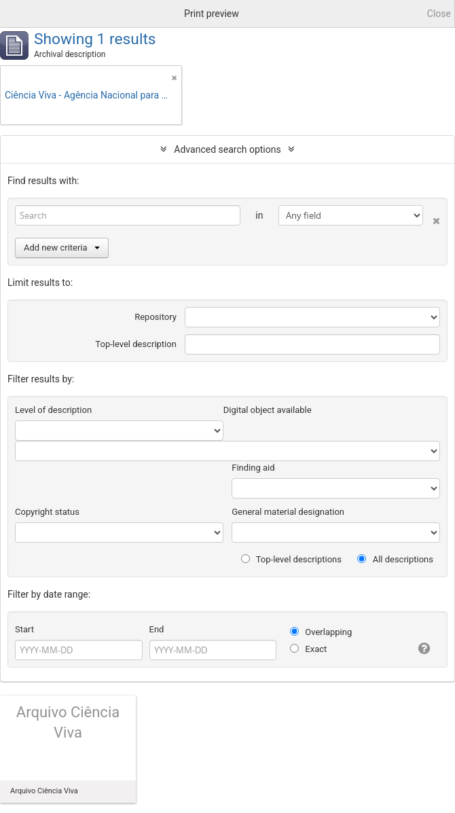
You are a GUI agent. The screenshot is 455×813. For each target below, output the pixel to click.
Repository (155, 317)
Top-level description (136, 344)
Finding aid (253, 468)
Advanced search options (227, 149)
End (156, 629)
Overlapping (321, 632)
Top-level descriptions (291, 559)
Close (439, 13)
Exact (308, 649)
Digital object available (267, 410)
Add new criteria (62, 247)
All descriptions (395, 559)
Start (24, 629)
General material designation (288, 512)
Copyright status (47, 512)
